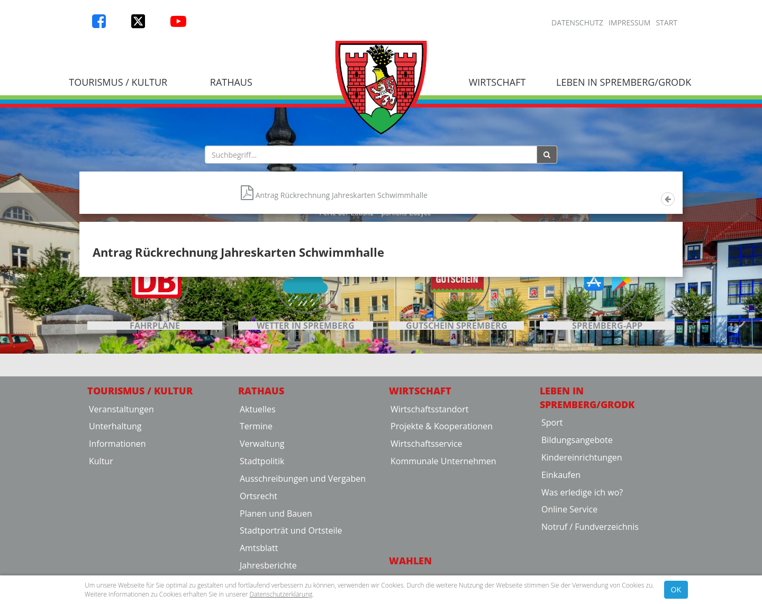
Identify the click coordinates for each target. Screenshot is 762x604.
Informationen (117, 561)
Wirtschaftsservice (426, 561)
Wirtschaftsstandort (429, 527)
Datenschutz (577, 22)
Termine (256, 544)
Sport (552, 540)
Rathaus (231, 82)
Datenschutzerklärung (281, 594)
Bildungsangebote (577, 558)
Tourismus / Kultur (118, 82)
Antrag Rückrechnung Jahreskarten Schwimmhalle (334, 338)
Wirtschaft (497, 82)
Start (666, 22)
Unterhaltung (115, 544)
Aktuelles (258, 527)
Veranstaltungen (121, 527)
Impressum (630, 22)
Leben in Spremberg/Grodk (623, 82)
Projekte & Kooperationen (442, 544)
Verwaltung (262, 561)
